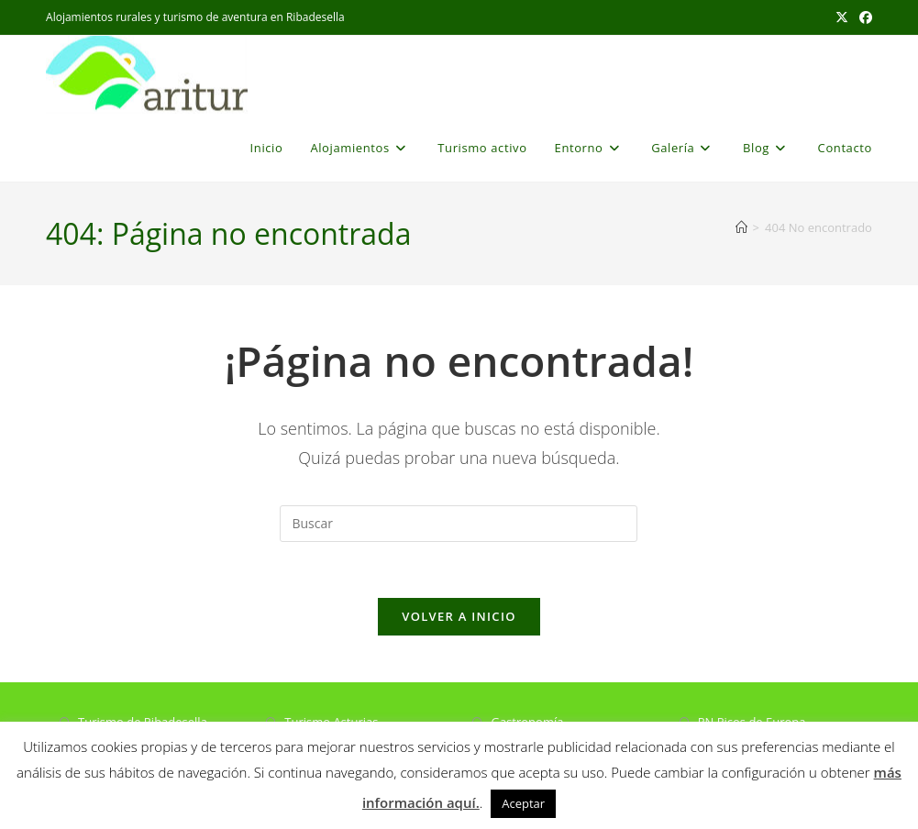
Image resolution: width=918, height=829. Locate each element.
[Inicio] (741, 227)
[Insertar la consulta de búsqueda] (458, 523)
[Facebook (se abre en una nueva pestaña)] (863, 17)
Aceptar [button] (523, 803)
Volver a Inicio (458, 616)
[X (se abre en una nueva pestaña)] (842, 17)
